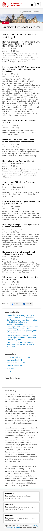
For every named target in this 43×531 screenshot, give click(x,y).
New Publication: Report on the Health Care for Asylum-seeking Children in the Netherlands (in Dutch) (21, 44)
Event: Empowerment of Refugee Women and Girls (20, 121)
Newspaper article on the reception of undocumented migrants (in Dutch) (18, 253)
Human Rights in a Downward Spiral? (18, 161)
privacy (35, 525)
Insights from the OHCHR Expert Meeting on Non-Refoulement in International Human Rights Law (21, 69)
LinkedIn (27, 304)
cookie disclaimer (13, 527)
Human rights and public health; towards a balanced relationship (20, 225)
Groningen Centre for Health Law (29, 12)
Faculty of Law (7, 12)
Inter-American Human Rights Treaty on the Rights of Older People (21, 202)
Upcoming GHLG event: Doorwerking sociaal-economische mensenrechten (18, 140)
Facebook (16, 304)
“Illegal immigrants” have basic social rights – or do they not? (20, 278)
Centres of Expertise (15, 12)
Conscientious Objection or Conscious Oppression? (18, 183)
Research (11, 12)
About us (3, 12)
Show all (10, 371)
